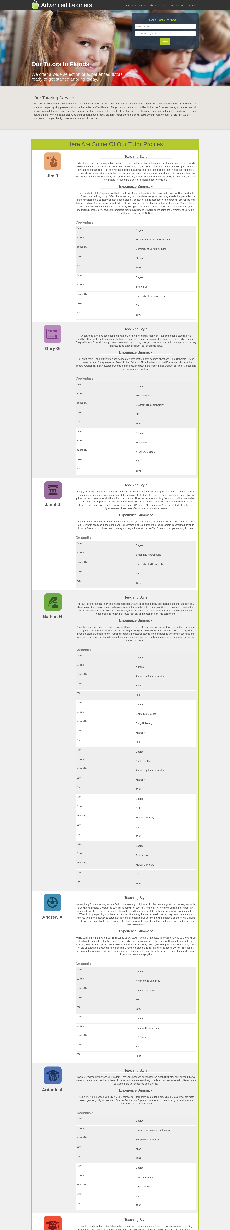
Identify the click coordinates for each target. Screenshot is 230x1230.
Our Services (136, 5)
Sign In (192, 5)
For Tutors (158, 5)
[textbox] (165, 26)
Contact (177, 5)
